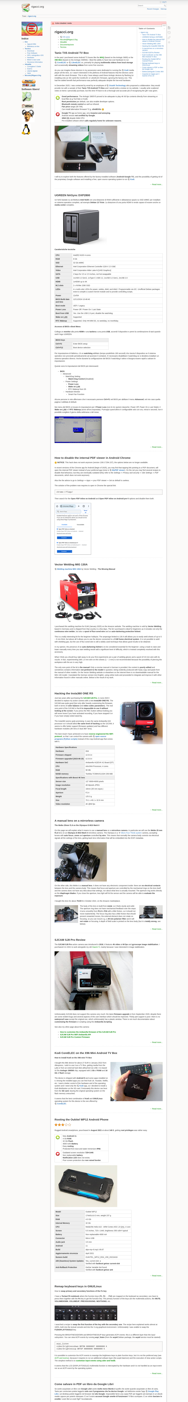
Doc (26, 42)
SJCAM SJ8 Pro (90, 698)
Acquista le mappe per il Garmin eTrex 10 (150, 75)
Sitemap (163, 9)
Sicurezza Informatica (35, 62)
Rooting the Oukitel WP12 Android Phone (151, 60)
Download (30, 51)
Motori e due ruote (33, 60)
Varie (29, 73)
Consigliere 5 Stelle (34, 66)
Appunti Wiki (31, 44)
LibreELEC (76, 62)
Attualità (28, 64)
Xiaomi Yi (96, 947)
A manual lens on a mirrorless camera (152, 49)
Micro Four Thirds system (131, 833)
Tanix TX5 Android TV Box (151, 35)
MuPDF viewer (118, 470)
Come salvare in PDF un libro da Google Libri (152, 68)
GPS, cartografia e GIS (35, 55)
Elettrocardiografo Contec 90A (153, 72)
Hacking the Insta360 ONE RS (153, 46)
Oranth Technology (117, 85)
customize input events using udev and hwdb (95, 1361)
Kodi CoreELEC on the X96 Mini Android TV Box (152, 56)
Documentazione (67, 45)
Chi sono (66, 37)
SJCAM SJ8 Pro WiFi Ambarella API (75, 1035)
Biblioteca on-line (33, 46)
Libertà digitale (32, 71)
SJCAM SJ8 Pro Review (150, 53)
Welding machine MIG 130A (69, 569)
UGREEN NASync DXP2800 (152, 37)
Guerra (29, 69)
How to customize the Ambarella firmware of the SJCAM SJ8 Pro (88, 1032)
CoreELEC (61, 62)
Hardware (30, 57)
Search (165, 6)
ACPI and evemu (61, 1358)
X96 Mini (58, 60)
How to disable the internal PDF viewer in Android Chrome (153, 40)
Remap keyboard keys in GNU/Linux (151, 64)
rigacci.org (32, 16)
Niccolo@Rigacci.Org (33, 75)
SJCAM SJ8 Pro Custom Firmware (75, 1037)
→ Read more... (156, 184)
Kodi (126, 70)
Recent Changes (153, 9)
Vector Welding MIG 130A (151, 44)
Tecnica (28, 49)
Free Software (32, 53)
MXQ (102, 57)
